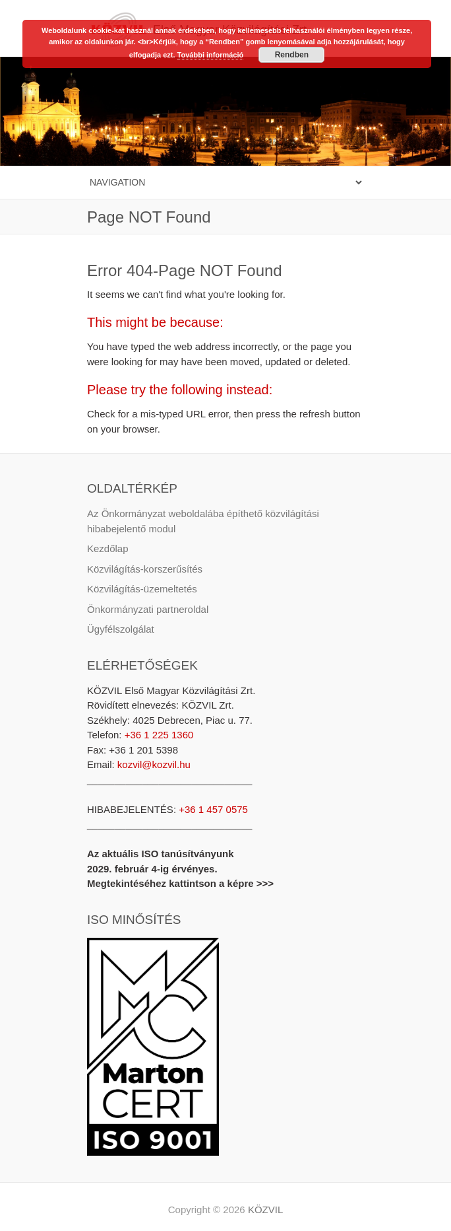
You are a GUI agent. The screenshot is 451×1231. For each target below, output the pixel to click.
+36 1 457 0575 (213, 809)
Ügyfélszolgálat (120, 629)
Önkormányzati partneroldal (147, 609)
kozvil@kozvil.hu (154, 764)
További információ (210, 55)
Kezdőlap (108, 548)
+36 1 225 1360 (158, 734)
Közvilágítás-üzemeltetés (142, 588)
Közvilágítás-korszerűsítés (144, 569)
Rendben (292, 54)
